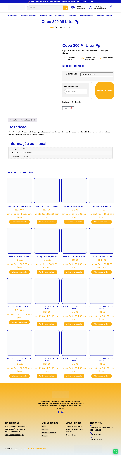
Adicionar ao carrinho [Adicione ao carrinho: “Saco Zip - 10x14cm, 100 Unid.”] (74, 272)
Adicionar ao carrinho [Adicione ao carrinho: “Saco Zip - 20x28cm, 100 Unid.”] (101, 272)
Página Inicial (12, 15)
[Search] (65, 8)
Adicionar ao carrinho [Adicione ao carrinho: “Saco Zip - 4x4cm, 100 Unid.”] (19, 272)
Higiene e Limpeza (86, 15)
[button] (115, 451)
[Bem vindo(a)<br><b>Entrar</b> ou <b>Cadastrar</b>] (91, 8)
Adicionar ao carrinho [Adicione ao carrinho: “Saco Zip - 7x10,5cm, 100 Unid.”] (47, 222)
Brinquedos (59, 15)
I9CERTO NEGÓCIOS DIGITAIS (35, 450)
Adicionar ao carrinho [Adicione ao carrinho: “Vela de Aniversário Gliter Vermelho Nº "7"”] (101, 324)
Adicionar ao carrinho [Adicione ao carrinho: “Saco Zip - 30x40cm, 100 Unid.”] (47, 272)
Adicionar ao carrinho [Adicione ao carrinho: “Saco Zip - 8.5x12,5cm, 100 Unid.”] (19, 222)
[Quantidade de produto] (91, 90)
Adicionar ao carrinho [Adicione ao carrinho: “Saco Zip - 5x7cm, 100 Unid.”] (101, 222)
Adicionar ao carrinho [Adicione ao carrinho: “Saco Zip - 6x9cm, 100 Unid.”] (74, 222)
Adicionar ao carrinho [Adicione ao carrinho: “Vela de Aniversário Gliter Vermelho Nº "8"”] (74, 324)
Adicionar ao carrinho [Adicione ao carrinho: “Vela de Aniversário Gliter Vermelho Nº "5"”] (47, 376)
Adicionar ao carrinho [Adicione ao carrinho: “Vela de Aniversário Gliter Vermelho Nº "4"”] (74, 376)
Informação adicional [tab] (27, 120)
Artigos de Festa (46, 15)
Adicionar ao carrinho (104, 91)
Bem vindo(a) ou (100, 7)
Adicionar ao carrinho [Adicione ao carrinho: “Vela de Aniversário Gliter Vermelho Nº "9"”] (47, 324)
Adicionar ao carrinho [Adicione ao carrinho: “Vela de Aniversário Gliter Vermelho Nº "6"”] (19, 376)
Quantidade (71, 74)
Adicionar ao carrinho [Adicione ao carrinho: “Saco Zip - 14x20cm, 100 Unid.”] (19, 322)
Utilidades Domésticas (105, 15)
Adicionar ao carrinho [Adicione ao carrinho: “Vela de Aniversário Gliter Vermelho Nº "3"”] (101, 376)
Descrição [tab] (13, 120)
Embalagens (72, 15)
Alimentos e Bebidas (28, 15)
